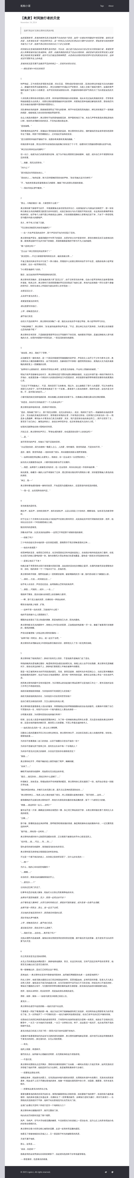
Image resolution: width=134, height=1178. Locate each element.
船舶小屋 (25, 5)
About (110, 6)
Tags (102, 6)
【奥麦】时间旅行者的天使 (40, 18)
